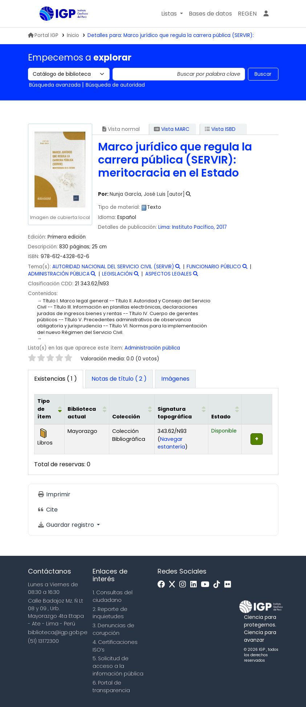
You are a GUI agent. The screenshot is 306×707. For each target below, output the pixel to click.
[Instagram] (184, 584)
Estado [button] (220, 416)
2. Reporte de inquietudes (110, 612)
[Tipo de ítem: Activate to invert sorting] (49, 409)
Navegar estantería (171, 443)
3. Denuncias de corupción (113, 629)
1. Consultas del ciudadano (112, 596)
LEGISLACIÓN (117, 273)
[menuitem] (247, 14)
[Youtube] (207, 584)
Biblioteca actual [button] (82, 413)
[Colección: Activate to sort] (131, 409)
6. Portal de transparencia (111, 686)
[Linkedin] (195, 584)
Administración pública (152, 347)
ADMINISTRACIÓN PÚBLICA (59, 273)
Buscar (263, 74)
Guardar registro (66, 525)
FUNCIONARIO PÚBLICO (214, 266)
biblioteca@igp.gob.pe (57, 632)
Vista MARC (171, 129)
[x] (174, 584)
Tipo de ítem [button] (44, 408)
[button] (171, 14)
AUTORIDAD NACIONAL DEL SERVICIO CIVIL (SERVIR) (113, 266)
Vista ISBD (220, 129)
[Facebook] (163, 584)
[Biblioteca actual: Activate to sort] (86, 409)
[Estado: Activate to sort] (225, 409)
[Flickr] (229, 584)
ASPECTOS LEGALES (168, 273)
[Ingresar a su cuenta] (266, 14)
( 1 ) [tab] (55, 379)
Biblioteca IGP (58, 28)
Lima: (164, 227)
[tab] (119, 379)
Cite (47, 509)
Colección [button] (126, 416)
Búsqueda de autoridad (115, 84)
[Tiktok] (218, 584)
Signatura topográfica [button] (175, 413)
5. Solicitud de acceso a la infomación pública (118, 666)
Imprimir (53, 494)
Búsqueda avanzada (55, 84)
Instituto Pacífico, (194, 227)
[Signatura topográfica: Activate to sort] (181, 409)
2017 (221, 227)
